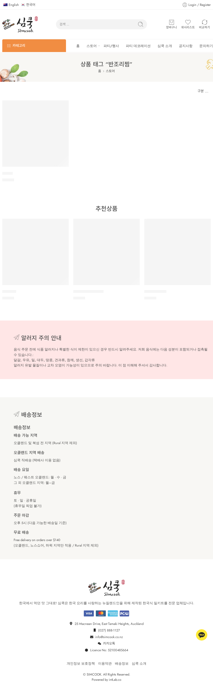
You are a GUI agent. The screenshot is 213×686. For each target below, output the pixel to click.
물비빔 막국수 (155, 291)
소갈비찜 (9, 291)
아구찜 (7, 173)
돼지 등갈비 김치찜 (88, 291)
